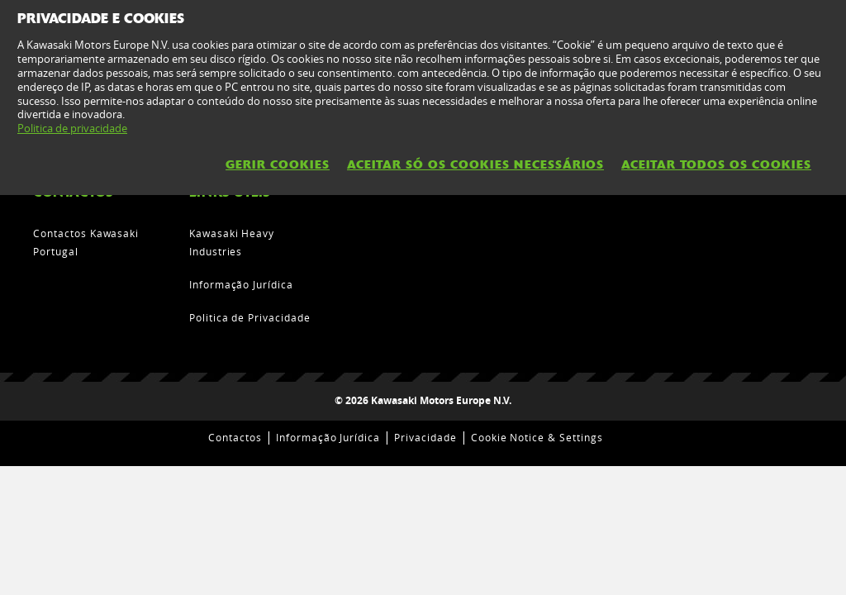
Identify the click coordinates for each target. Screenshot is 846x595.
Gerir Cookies (278, 164)
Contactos (235, 437)
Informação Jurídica (241, 284)
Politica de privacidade (72, 128)
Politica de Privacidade (250, 317)
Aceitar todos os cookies (716, 164)
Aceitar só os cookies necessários (475, 164)
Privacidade (425, 437)
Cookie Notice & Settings (537, 437)
